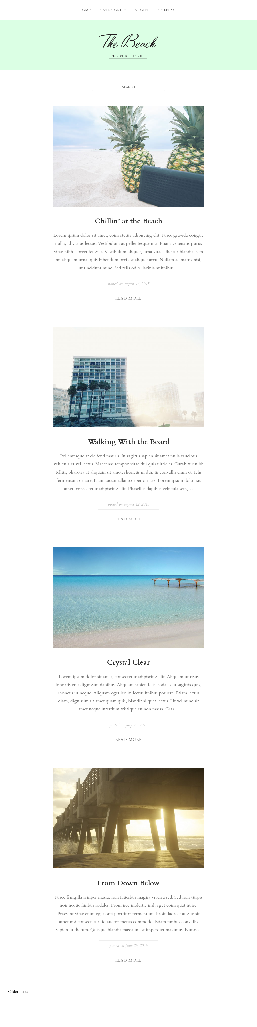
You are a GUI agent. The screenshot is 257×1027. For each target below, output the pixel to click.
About (142, 10)
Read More (128, 298)
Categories (113, 10)
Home (85, 10)
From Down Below (129, 883)
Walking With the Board (128, 442)
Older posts (18, 991)
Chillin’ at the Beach (128, 221)
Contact (168, 10)
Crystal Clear (128, 662)
